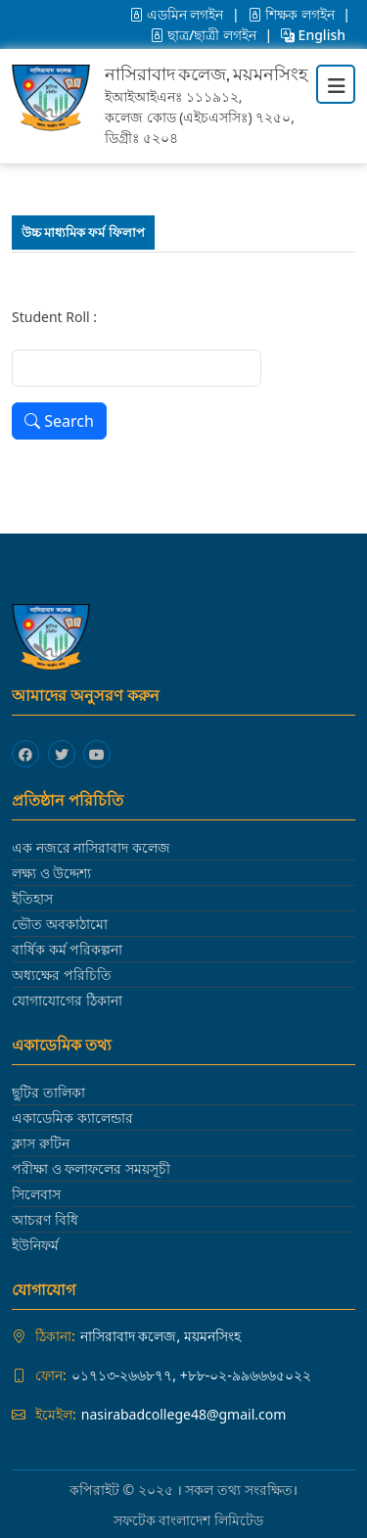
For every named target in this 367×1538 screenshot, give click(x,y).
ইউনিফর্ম (35, 1244)
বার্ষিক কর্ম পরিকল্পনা (67, 949)
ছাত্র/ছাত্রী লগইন (204, 34)
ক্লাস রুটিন (40, 1143)
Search (59, 421)
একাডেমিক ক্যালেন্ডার (72, 1117)
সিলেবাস (36, 1194)
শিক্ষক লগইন (293, 14)
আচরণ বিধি (45, 1219)
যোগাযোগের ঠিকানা (67, 1000)
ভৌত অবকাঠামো (60, 923)
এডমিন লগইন (178, 14)
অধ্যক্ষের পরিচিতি (62, 974)
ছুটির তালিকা (48, 1092)
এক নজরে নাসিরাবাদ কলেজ (91, 847)
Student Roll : (54, 316)
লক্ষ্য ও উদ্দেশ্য (51, 872)
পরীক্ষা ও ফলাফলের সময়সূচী (91, 1168)
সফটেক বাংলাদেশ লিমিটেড (188, 1520)
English (313, 34)
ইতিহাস (32, 898)
